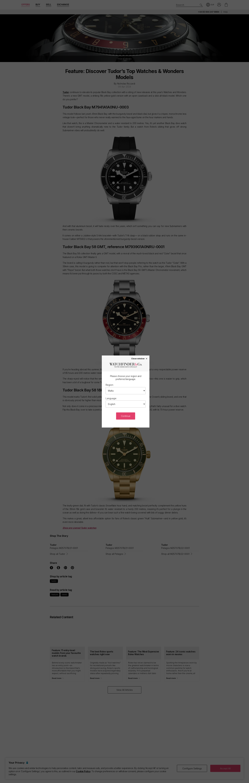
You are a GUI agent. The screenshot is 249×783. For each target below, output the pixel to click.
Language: (111, 398)
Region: (110, 384)
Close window (139, 358)
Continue (125, 416)
